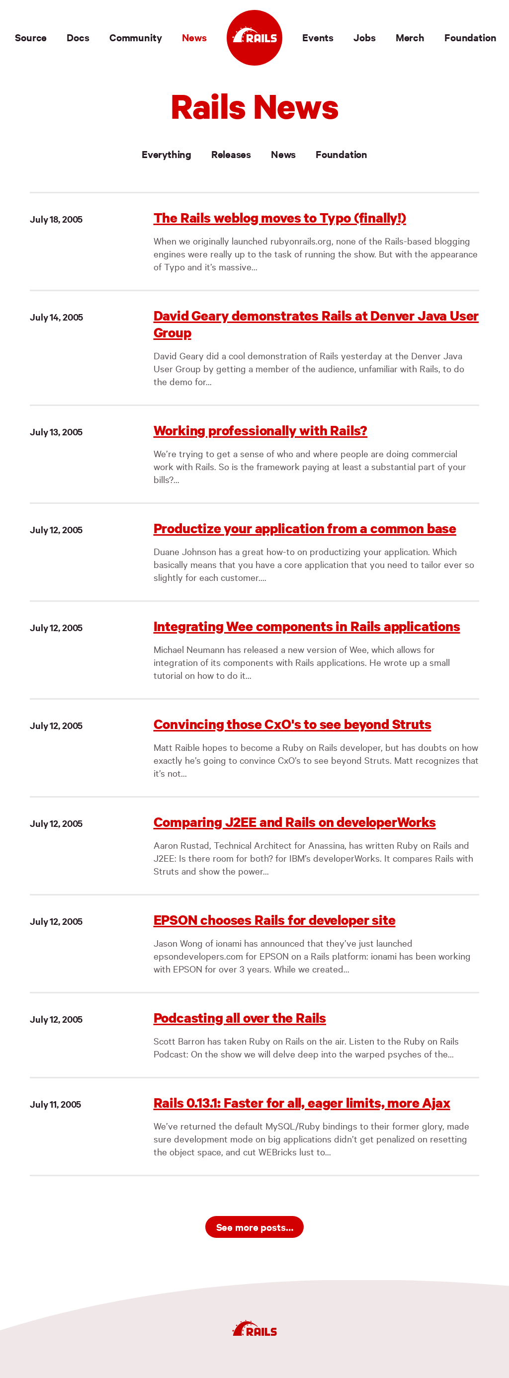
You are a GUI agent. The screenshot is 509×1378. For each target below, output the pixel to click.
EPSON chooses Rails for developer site (275, 919)
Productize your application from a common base (305, 528)
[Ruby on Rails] (254, 38)
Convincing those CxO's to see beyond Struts (292, 724)
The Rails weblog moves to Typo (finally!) (280, 217)
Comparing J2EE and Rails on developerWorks (295, 821)
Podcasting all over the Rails (240, 1017)
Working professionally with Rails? (261, 430)
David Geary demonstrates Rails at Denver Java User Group (316, 323)
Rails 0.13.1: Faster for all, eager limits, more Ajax (302, 1102)
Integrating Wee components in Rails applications (307, 626)
